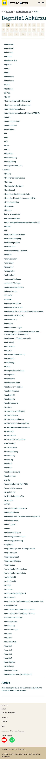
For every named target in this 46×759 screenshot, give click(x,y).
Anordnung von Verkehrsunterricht (17, 338)
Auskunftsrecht (10, 577)
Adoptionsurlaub (10, 125)
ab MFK (7, 85)
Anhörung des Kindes (12, 303)
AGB (6, 137)
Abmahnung (9, 77)
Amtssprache (9, 271)
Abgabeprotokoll (10, 60)
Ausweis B (8, 634)
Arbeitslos (8, 407)
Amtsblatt (7, 255)
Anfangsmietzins (10, 291)
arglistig (7, 480)
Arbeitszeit (8, 464)
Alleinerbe (8, 182)
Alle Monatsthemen (8, 713)
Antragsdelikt (9, 358)
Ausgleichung (9, 565)
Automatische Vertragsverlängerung (18, 674)
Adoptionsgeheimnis (12, 121)
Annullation (8, 324)
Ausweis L (8, 654)
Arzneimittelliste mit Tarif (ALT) (16, 484)
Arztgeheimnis (9, 492)
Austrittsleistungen (11, 630)
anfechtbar (8, 295)
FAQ (3, 726)
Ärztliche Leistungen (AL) (14, 496)
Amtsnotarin (8, 263)
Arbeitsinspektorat (11, 403)
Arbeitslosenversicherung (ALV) (16, 423)
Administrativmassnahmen (14, 109)
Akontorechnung (10, 158)
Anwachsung (9, 363)
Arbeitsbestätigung (11, 391)
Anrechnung (9, 342)
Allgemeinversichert (11, 202)
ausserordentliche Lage (13, 617)
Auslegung (8, 589)
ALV (5, 230)
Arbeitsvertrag (9, 456)
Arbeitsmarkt (9, 431)
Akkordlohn (8, 154)
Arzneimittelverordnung (13, 488)
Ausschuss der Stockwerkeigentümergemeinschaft (23, 601)
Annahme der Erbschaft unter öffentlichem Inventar (24, 311)
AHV (6, 141)
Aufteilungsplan (10, 524)
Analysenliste (9, 275)
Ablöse (7, 69)
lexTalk (4, 709)
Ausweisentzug (10, 642)
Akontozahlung (10, 162)
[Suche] (39, 3)
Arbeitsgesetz (9, 399)
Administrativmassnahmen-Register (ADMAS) (22, 113)
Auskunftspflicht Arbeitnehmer (15, 569)
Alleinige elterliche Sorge (13, 186)
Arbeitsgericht (9, 395)
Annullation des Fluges (13, 328)
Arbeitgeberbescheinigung (14, 371)
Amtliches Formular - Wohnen (15, 251)
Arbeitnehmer (9, 379)
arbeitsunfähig (9, 443)
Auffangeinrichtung (11, 512)
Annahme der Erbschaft (13, 307)
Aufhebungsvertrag (11, 520)
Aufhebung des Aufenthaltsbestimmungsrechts (22, 516)
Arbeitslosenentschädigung (14, 411)
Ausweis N (8, 658)
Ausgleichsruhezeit (11, 557)
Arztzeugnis (8, 500)
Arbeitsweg (8, 460)
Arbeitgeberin (9, 375)
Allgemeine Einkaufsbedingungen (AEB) (19, 198)
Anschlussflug (9, 346)
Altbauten (8, 210)
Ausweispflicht (9, 662)
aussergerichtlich (10, 605)
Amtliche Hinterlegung (12, 239)
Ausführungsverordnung (13, 541)
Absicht (7, 97)
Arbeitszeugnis (10, 476)
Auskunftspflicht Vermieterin (15, 573)
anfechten (8, 299)
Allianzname (9, 206)
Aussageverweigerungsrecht (15, 593)
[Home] (2, 12)
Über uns (5, 717)
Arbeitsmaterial (10, 435)
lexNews (4, 705)
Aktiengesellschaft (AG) (13, 166)
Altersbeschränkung (12, 218)
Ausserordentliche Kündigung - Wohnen (19, 613)
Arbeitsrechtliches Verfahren (15, 439)
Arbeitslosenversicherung (14, 419)
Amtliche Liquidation (12, 243)
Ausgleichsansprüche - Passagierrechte (19, 549)
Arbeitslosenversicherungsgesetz (17, 427)
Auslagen (7, 585)
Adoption (7, 117)
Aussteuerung (9, 626)
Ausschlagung (9, 597)
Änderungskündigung (12, 279)
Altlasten (7, 226)
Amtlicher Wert (10, 247)
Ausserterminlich (10, 622)
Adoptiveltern (9, 129)
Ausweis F (8, 646)
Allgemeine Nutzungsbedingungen (13, 731)
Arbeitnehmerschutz (12, 383)
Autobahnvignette (11, 670)
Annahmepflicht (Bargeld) (14, 315)
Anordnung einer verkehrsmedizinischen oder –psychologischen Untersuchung (22, 333)
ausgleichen (8, 545)
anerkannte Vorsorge (12, 283)
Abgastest (8, 65)
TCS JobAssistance (9, 749)
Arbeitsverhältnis (10, 447)
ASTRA (7, 504)
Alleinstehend (9, 190)
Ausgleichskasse (10, 553)
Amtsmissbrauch (10, 259)
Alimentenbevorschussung (14, 178)
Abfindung (8, 56)
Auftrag (7, 528)
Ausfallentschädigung (12, 532)
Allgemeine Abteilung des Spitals (17, 194)
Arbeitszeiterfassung (12, 472)
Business (22, 749)
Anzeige (7, 367)
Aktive (5, 170)
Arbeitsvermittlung (11, 452)
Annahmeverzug (10, 319)
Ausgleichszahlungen (12, 561)
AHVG (6, 145)
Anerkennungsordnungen (14, 287)
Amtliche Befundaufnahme (14, 235)
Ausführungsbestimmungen (14, 537)
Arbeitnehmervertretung (13, 387)
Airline (6, 150)
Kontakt (4, 721)
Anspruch (8, 350)
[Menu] (43, 3)
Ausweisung (9, 666)
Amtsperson (8, 267)
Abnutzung (8, 89)
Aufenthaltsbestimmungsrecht (15, 508)
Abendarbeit (9, 44)
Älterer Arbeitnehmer (12, 214)
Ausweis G (8, 650)
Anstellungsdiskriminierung (14, 354)
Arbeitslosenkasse (11, 415)
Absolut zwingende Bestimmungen (17, 101)
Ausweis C (8, 638)
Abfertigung (8, 52)
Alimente (7, 174)
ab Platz (7, 93)
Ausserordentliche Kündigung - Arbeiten (19, 609)
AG (5, 133)
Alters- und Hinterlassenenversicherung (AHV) (22, 222)
